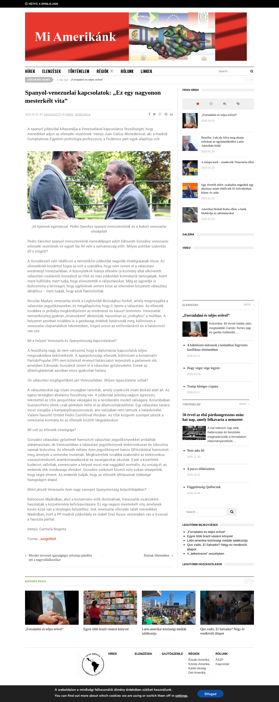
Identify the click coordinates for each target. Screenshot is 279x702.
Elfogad (210, 694)
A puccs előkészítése (201, 469)
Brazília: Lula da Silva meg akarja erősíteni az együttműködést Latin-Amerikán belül (222, 141)
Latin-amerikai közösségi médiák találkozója (217, 540)
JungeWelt (48, 539)
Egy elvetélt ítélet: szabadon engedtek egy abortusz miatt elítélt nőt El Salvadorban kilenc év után (227, 189)
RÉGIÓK (105, 71)
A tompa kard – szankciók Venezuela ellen (227, 162)
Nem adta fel (195, 450)
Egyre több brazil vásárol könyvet (210, 536)
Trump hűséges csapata (202, 386)
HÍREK (30, 71)
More (249, 304)
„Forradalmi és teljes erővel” (87, 79)
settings (181, 695)
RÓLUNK (127, 71)
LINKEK (146, 71)
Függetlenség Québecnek (204, 487)
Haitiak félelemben (156, 555)
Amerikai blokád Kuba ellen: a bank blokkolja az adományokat (223, 211)
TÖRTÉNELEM (78, 71)
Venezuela (82, 114)
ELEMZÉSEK (51, 71)
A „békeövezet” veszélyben (205, 553)
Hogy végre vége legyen (203, 368)
